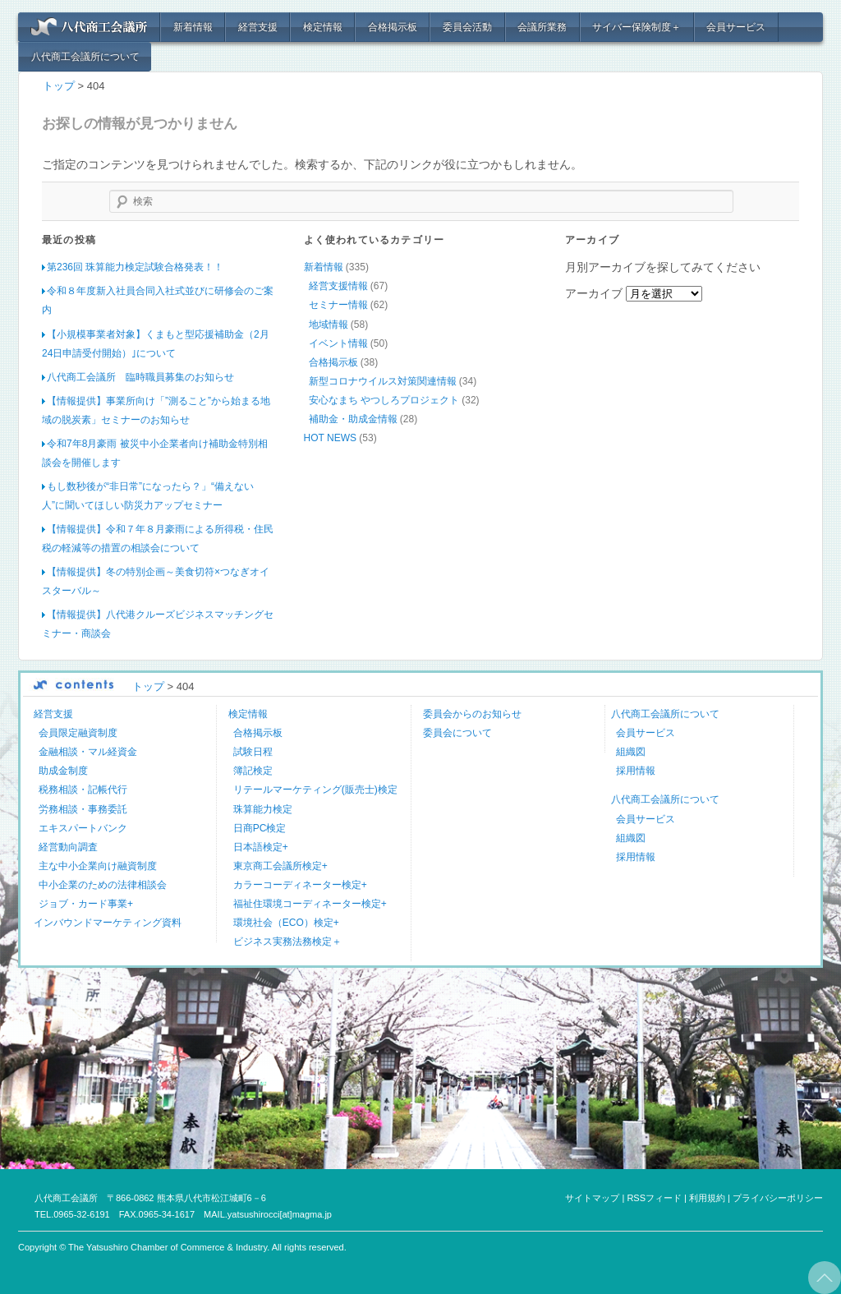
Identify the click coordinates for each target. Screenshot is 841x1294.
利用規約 (707, 1197)
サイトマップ (592, 1197)
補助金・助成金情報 (353, 418)
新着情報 (193, 27)
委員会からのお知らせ (472, 714)
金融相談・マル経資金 (88, 752)
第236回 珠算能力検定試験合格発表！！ (135, 267)
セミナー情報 (338, 305)
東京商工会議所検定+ (280, 865)
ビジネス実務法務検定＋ (287, 940)
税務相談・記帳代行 (83, 789)
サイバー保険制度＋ (636, 27)
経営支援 (258, 27)
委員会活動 (467, 27)
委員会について (457, 733)
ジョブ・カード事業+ (86, 903)
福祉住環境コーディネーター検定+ (310, 903)
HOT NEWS (330, 437)
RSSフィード (654, 1197)
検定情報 (322, 27)
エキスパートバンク (83, 827)
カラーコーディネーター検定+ (300, 884)
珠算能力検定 (262, 808)
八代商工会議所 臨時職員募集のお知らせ (140, 376)
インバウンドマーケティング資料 (108, 922)
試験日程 (253, 752)
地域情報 (328, 323)
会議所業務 (542, 27)
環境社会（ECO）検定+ (286, 922)
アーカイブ (594, 293)
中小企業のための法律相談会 (103, 884)
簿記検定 (253, 770)
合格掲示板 (392, 27)
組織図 (631, 752)
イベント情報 (338, 342)
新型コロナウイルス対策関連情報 (383, 380)
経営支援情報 (338, 286)
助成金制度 (63, 770)
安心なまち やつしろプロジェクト (384, 399)
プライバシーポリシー (778, 1197)
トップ (59, 86)
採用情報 (635, 770)
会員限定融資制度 (78, 733)
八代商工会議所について (85, 56)
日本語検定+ (260, 846)
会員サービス (735, 27)
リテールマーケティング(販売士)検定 (315, 789)
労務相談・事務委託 (83, 808)
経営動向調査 (68, 846)
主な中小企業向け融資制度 (98, 865)
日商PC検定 (260, 827)
